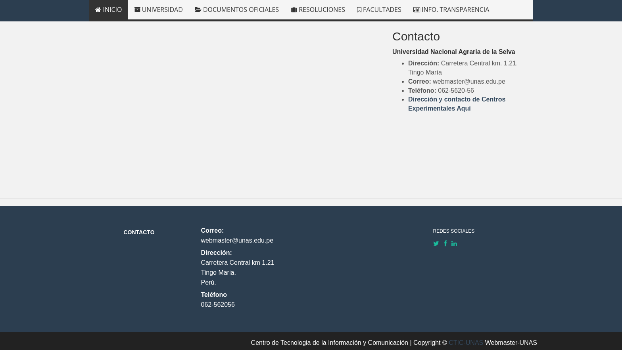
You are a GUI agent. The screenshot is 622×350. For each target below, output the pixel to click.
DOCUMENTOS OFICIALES (237, 9)
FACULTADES (379, 9)
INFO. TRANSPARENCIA (451, 9)
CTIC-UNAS (466, 342)
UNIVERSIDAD (158, 9)
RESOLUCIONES (318, 9)
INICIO (108, 9)
